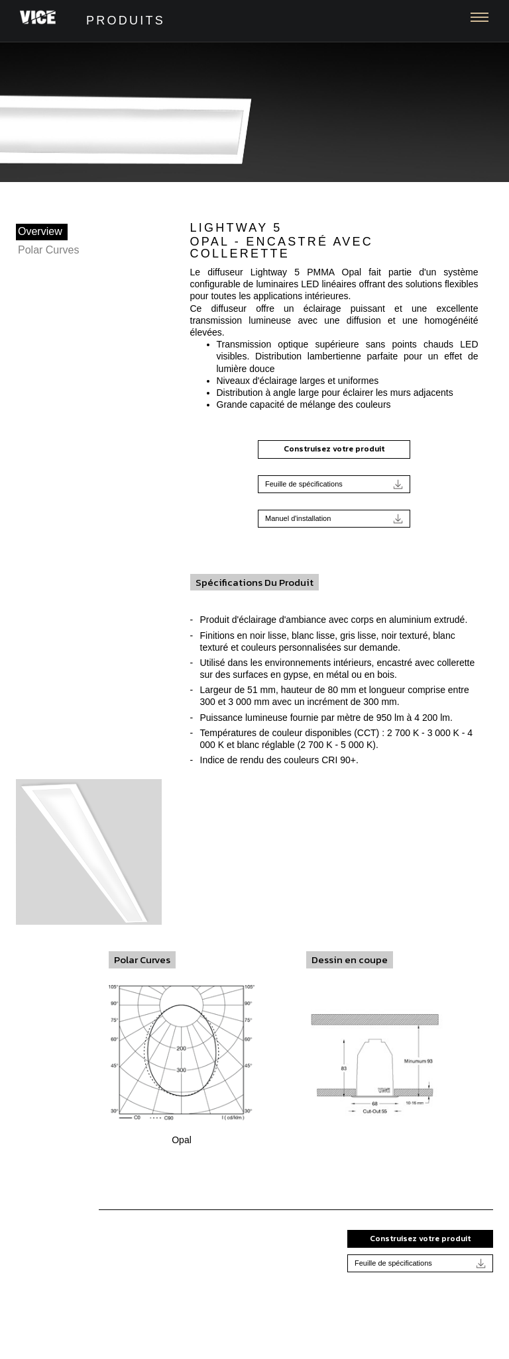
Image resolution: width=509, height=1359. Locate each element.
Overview (40, 231)
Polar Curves (48, 250)
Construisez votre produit (334, 449)
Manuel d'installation (334, 519)
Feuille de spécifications (334, 484)
